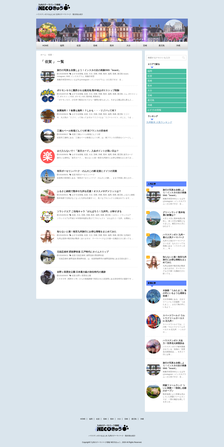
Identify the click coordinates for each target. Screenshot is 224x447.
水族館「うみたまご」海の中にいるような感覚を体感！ (174, 293)
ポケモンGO (80, 96)
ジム (125, 94)
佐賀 (79, 45)
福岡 (62, 45)
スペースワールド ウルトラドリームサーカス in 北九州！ (174, 318)
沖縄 (178, 45)
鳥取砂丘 (96, 96)
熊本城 (89, 96)
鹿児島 (162, 45)
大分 (128, 45)
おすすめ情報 (77, 74)
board (125, 74)
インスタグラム (77, 76)
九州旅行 (127, 235)
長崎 (95, 45)
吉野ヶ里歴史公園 (83, 275)
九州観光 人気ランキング (159, 122)
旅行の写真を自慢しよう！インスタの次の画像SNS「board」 (89, 70)
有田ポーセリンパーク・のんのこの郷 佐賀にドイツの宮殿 (87, 171)
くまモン (115, 215)
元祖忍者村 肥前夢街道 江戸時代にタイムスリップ (83, 252)
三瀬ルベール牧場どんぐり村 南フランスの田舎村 (82, 130)
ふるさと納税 (129, 195)
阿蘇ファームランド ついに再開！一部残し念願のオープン (174, 388)
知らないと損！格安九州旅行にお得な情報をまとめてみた (86, 231)
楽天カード (128, 154)
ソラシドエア (125, 215)
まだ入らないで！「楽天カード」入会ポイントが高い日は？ (88, 151)
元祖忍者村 (80, 255)
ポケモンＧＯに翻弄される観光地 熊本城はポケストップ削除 (88, 90)
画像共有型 (89, 76)
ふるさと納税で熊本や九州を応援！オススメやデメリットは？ (89, 191)
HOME (45, 45)
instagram (61, 76)
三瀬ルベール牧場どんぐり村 (88, 134)
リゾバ (126, 114)
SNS (68, 76)
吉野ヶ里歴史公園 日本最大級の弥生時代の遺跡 (81, 272)
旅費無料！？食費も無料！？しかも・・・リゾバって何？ (86, 110)
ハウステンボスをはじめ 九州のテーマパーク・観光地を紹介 (112, 436)
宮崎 (145, 45)
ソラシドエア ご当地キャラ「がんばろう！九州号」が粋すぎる (89, 211)
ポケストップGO (67, 96)
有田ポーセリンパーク (85, 175)
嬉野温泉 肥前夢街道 (95, 255)
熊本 (112, 45)
